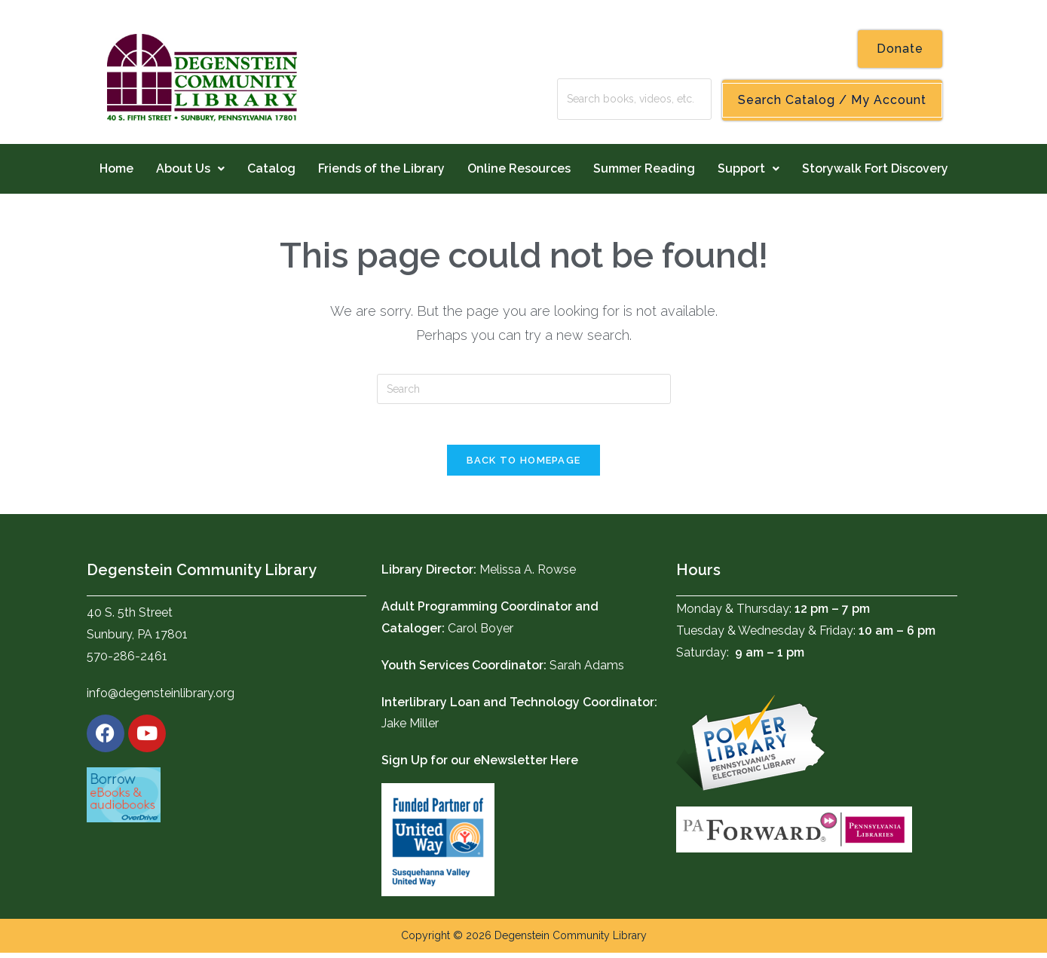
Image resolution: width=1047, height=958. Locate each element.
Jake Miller (410, 728)
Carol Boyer (480, 633)
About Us (190, 168)
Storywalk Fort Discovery (875, 168)
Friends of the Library (381, 168)
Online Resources (519, 168)
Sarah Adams (587, 670)
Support (748, 168)
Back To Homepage (524, 465)
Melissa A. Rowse (527, 575)
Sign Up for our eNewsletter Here (479, 765)
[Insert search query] (524, 389)
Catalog (271, 168)
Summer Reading (644, 168)
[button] (190, 169)
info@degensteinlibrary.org (160, 698)
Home (116, 168)
